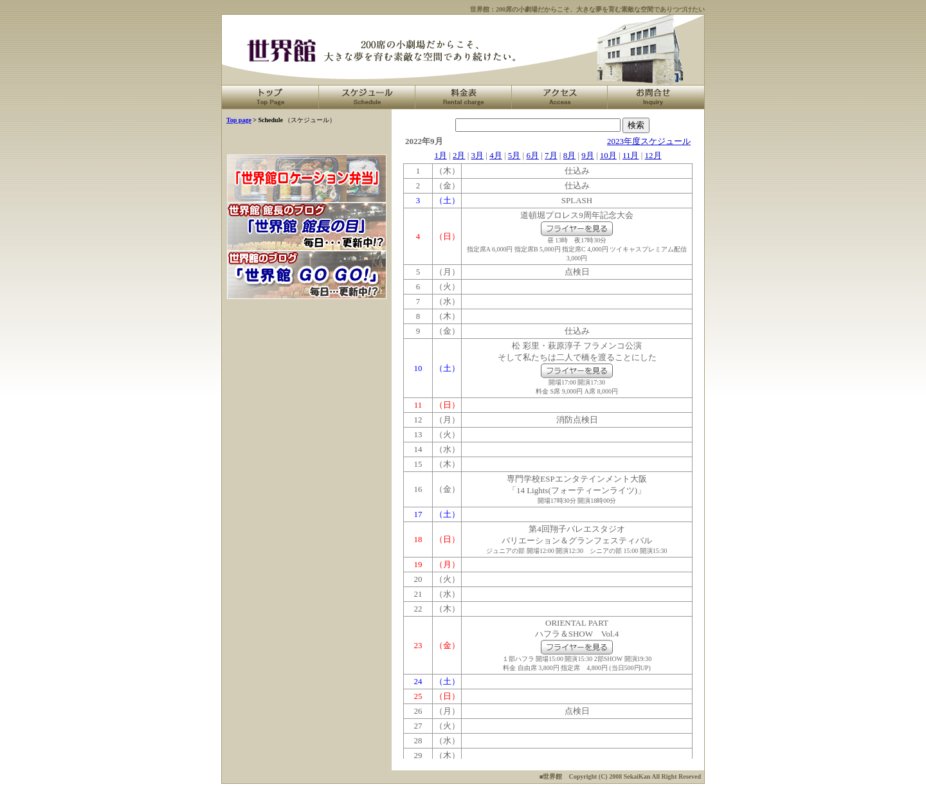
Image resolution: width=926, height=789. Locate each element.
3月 (477, 155)
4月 (495, 155)
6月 (532, 155)
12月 (653, 155)
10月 (608, 155)
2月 (459, 155)
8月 (569, 155)
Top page (238, 119)
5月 (514, 155)
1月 (440, 155)
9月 (587, 155)
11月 (630, 155)
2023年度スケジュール (649, 141)
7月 (551, 155)
